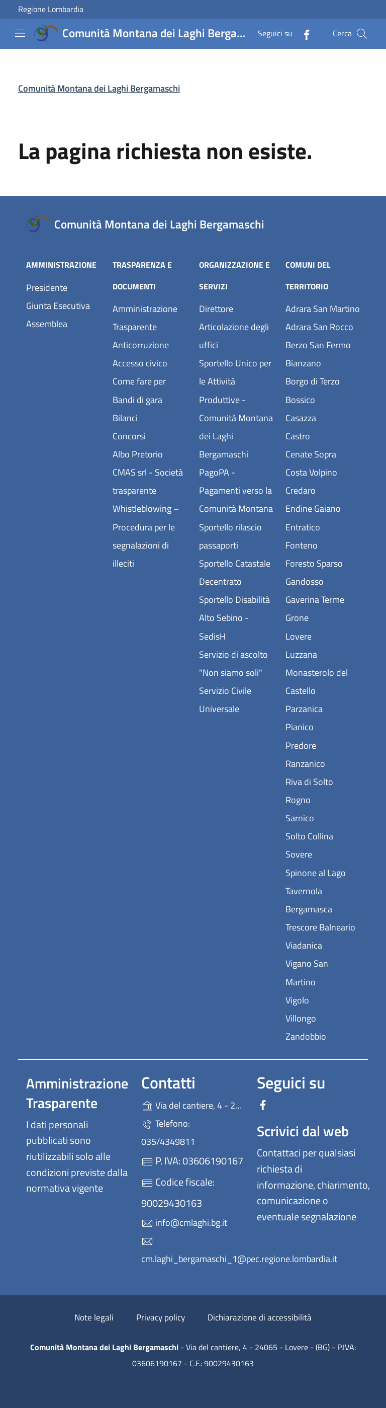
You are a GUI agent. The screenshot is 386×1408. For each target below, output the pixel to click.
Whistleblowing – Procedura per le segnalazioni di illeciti (150, 536)
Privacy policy (160, 1317)
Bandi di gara (137, 400)
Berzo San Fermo (322, 344)
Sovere (322, 853)
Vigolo (322, 999)
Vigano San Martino (322, 972)
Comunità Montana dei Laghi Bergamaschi (99, 88)
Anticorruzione (141, 345)
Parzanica (322, 708)
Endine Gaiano (322, 507)
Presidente (46, 287)
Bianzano (322, 362)
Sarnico (322, 817)
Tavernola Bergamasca (322, 900)
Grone (322, 616)
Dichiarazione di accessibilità (260, 1317)
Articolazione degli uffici (234, 336)
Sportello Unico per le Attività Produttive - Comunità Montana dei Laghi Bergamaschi (236, 408)
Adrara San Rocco (322, 326)
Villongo (322, 1017)
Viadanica (322, 944)
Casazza (322, 417)
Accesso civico (140, 363)
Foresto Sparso (322, 562)
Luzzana (301, 654)
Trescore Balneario (322, 926)
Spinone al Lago (322, 872)
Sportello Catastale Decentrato (234, 572)
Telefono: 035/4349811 (168, 1132)
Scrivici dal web (303, 1131)
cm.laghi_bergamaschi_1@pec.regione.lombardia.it (192, 1250)
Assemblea (46, 324)
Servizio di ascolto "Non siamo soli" (233, 663)
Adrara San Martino (322, 308)
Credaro (322, 489)
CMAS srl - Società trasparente (150, 481)
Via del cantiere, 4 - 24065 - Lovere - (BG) (192, 1104)
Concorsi (129, 436)
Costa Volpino (322, 471)
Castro (322, 435)
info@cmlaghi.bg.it (184, 1222)
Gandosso (322, 580)
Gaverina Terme (322, 598)
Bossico (322, 399)
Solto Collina (322, 835)
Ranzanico (322, 762)
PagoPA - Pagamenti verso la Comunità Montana (236, 490)
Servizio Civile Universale (236, 700)
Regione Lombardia (50, 9)
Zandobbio (322, 1035)
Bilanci (125, 418)
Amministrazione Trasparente (145, 318)
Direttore (216, 309)
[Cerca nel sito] (362, 34)
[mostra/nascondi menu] (20, 33)
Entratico (322, 526)
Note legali (94, 1317)
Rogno (322, 799)
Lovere (322, 635)
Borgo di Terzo (322, 380)
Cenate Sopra (322, 453)
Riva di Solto (322, 781)
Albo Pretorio (150, 453)
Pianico (322, 726)
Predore (322, 744)
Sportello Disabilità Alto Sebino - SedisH (234, 618)
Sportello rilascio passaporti (230, 536)
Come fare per (139, 381)
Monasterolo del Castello (322, 681)
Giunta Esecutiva (58, 305)
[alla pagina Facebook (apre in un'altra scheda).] (303, 33)
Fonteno (322, 544)
